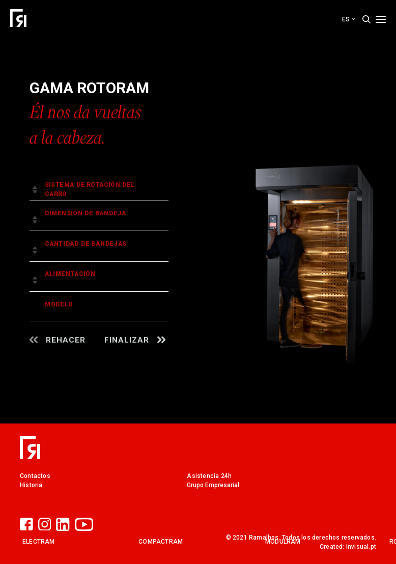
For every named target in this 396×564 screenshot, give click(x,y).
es (348, 19)
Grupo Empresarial (213, 485)
